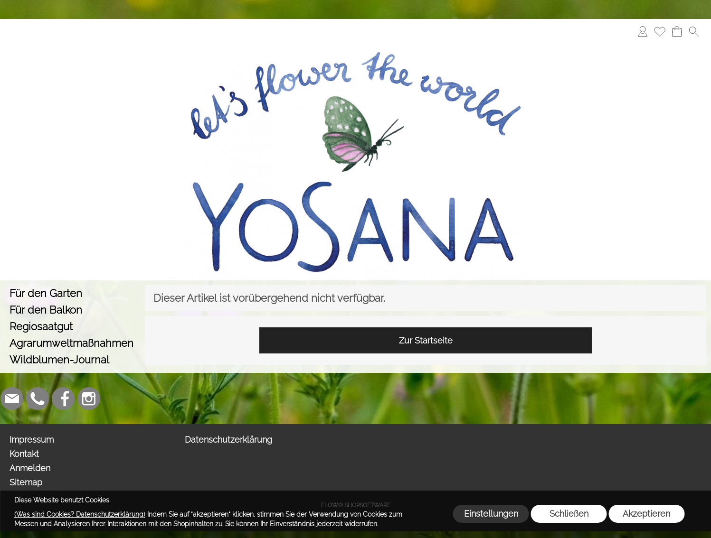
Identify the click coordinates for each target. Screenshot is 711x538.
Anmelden (29, 468)
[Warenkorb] (677, 31)
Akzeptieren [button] (646, 514)
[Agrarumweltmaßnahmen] (72, 343)
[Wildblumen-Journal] (72, 360)
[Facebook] (63, 398)
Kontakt (24, 454)
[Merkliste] (660, 31)
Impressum (31, 440)
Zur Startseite (426, 340)
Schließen (569, 514)
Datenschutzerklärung (228, 440)
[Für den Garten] (72, 293)
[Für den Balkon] (72, 310)
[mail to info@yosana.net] (12, 398)
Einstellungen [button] (491, 514)
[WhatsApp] (37, 398)
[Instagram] (89, 398)
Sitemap (25, 482)
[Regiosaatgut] (72, 326)
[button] (694, 31)
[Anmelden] (642, 31)
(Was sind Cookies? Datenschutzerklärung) (79, 514)
